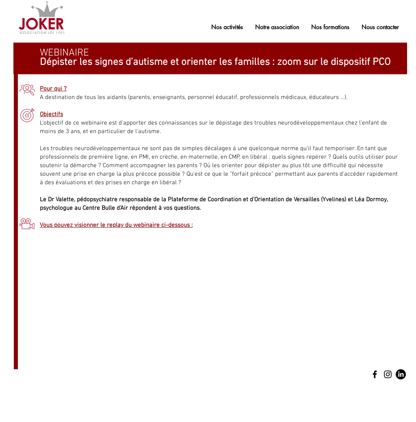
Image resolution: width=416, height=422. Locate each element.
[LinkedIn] (401, 374)
